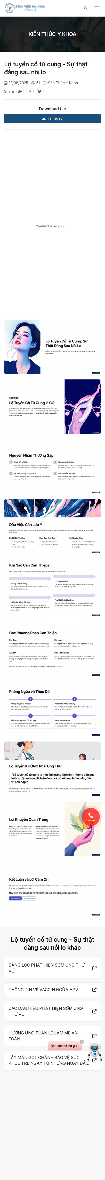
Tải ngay (52, 118)
